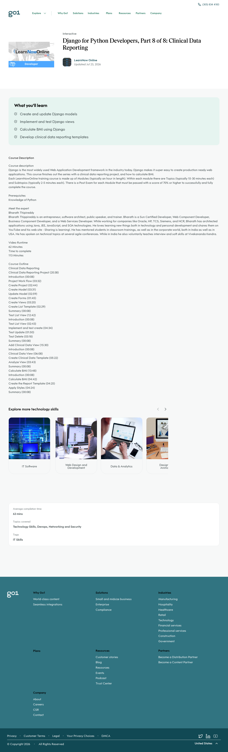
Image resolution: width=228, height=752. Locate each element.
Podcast (101, 678)
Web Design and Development (76, 466)
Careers (38, 704)
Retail (162, 615)
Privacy (12, 736)
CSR (36, 710)
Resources (102, 668)
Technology (166, 620)
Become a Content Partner (175, 662)
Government (166, 641)
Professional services (172, 631)
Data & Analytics (122, 466)
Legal (56, 736)
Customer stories (107, 657)
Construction (166, 636)
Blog (99, 662)
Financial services (170, 625)
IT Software (29, 466)
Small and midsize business (114, 599)
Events (100, 673)
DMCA (106, 736)
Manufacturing (168, 599)
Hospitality (165, 604)
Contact (38, 715)
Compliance (104, 610)
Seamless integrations (47, 604)
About (37, 699)
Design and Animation (167, 466)
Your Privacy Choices (80, 736)
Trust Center (104, 683)
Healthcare (165, 610)
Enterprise (102, 604)
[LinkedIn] (209, 736)
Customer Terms (34, 736)
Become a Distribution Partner (178, 657)
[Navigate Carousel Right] (165, 409)
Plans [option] (36, 651)
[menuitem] (64, 601)
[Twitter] (202, 736)
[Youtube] (217, 736)
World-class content (46, 599)
